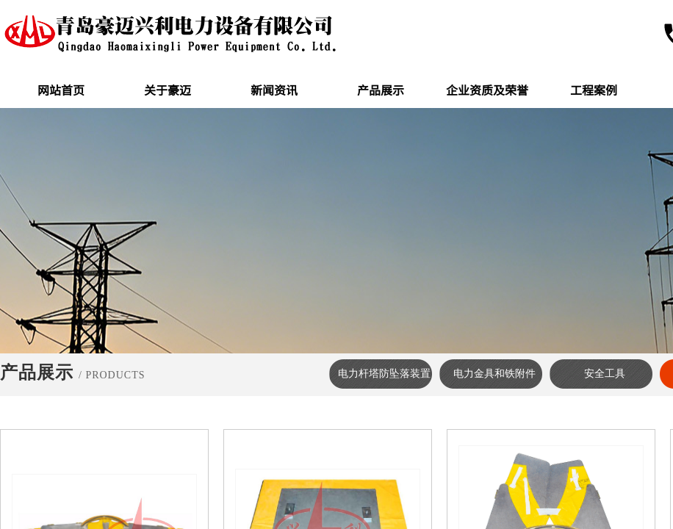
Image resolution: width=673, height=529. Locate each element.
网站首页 (60, 89)
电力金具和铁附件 (494, 373)
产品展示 (380, 89)
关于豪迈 (167, 89)
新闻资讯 (274, 89)
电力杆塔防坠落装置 (384, 373)
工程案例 (593, 89)
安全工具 (604, 373)
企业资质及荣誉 (487, 89)
